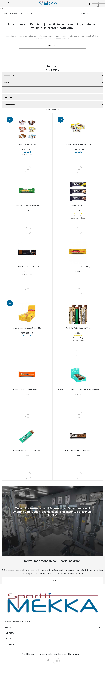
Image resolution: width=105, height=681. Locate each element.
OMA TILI (8, 639)
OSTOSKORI (10, 644)
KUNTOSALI (10, 633)
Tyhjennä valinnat (52, 109)
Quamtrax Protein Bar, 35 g (27, 149)
